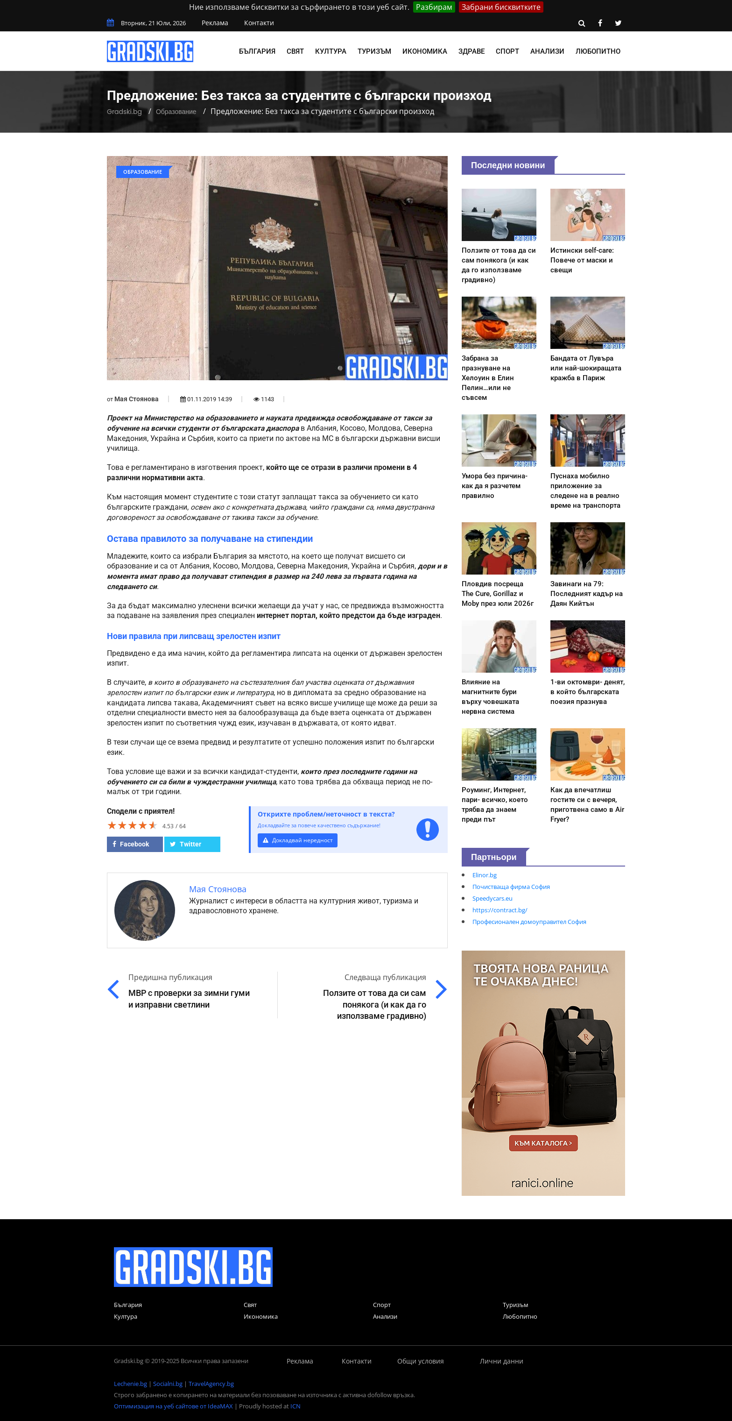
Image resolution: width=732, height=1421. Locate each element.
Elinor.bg (484, 875)
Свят (295, 51)
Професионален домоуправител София (529, 921)
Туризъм (374, 51)
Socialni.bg (168, 1383)
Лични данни (501, 1361)
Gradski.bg (124, 111)
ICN (295, 1406)
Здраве (471, 51)
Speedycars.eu (492, 898)
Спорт (507, 51)
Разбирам (434, 7)
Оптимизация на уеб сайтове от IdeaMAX (173, 1406)
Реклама (215, 22)
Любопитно (598, 51)
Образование (176, 111)
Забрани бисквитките (501, 7)
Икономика (424, 51)
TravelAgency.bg (211, 1383)
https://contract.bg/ (500, 910)
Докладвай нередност (299, 840)
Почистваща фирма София (511, 886)
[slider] (132, 825)
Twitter (185, 844)
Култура (330, 51)
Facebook (131, 844)
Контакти (259, 22)
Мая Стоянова (136, 399)
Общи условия (420, 1361)
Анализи (547, 51)
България (257, 51)
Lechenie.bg (130, 1383)
